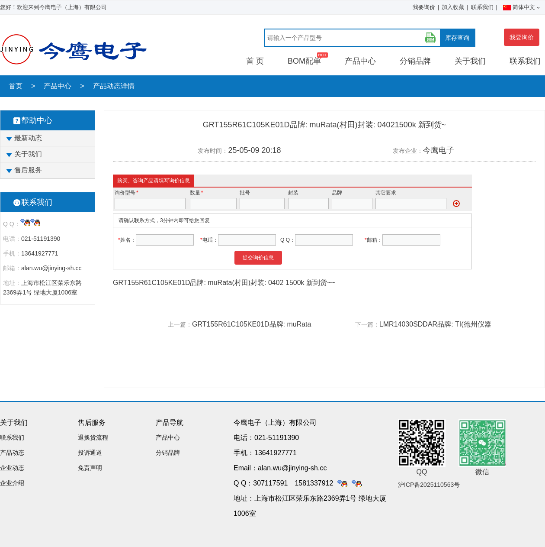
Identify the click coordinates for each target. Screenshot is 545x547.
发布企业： (408, 150)
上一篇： (180, 324)
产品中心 (360, 61)
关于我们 (470, 61)
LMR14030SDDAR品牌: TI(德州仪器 (435, 324)
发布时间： (213, 150)
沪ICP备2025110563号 (429, 484)
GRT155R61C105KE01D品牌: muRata (251, 324)
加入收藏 (453, 7)
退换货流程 (93, 437)
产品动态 (12, 452)
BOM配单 (304, 61)
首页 (15, 86)
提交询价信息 (258, 258)
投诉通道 (90, 452)
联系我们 (482, 7)
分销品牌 (415, 61)
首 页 (255, 61)
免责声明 (90, 467)
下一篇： (367, 324)
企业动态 (12, 467)
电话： (12, 238)
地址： (12, 282)
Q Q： (11, 223)
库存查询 (457, 37)
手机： (12, 253)
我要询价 (424, 7)
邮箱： (12, 268)
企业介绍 (12, 482)
